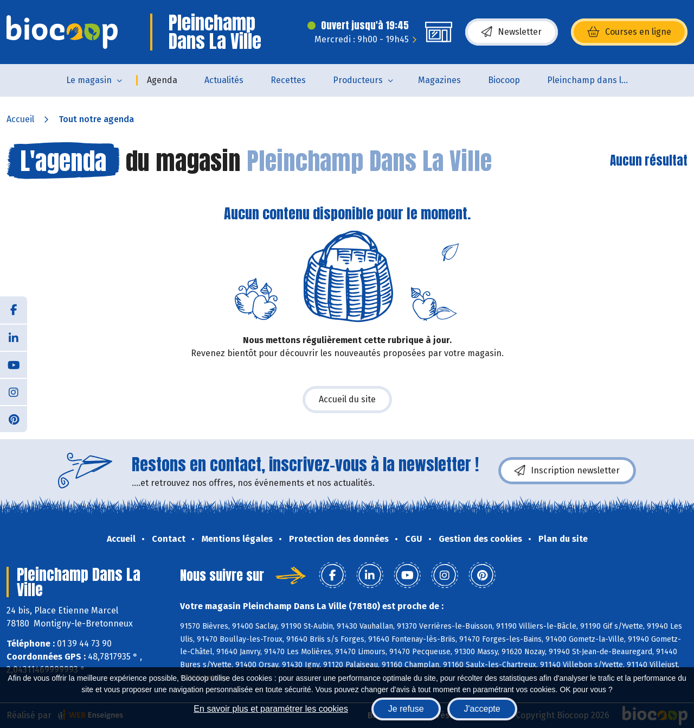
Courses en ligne (629, 32)
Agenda (162, 80)
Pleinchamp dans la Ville (594, 80)
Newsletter (511, 32)
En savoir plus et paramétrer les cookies (271, 708)
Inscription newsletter (567, 470)
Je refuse (406, 708)
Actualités (223, 80)
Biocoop (504, 80)
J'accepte (482, 708)
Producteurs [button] (358, 80)
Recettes (288, 80)
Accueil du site (347, 399)
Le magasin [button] (89, 80)
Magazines (439, 80)
